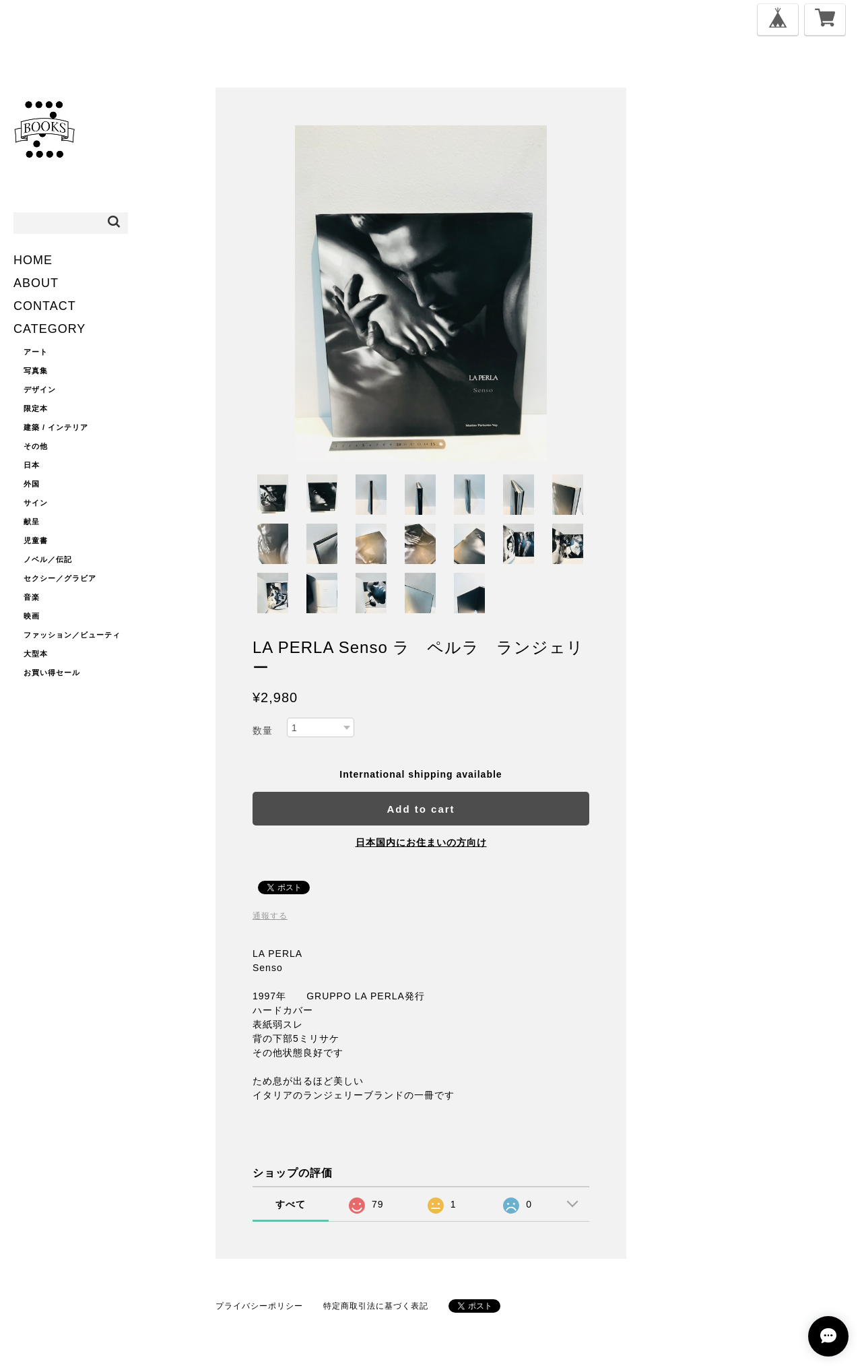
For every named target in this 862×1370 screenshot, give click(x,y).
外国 (32, 484)
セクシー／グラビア (60, 578)
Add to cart (421, 809)
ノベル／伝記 (48, 559)
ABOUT (36, 283)
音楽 (32, 597)
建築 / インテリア (56, 427)
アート (36, 352)
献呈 (32, 522)
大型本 (36, 654)
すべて (290, 1204)
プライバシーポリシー (259, 1306)
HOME (33, 260)
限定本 (36, 408)
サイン (36, 503)
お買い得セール (52, 672)
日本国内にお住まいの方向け (421, 842)
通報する (270, 916)
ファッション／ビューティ (72, 635)
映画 (32, 616)
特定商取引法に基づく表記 (375, 1306)
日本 (32, 465)
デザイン (40, 389)
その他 (36, 446)
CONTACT (44, 306)
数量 (263, 730)
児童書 (36, 540)
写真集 (36, 371)
